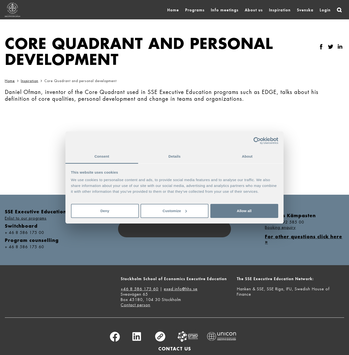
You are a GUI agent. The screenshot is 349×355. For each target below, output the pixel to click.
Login (325, 10)
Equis (187, 336)
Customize (175, 211)
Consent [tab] (102, 156)
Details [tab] (174, 156)
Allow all (244, 211)
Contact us (174, 349)
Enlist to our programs (26, 218)
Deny (104, 211)
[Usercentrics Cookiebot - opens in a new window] (257, 140)
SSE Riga (275, 289)
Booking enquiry (280, 228)
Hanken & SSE (250, 289)
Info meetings (224, 10)
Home (173, 10)
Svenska (305, 10)
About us (254, 10)
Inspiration (280, 10)
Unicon (221, 336)
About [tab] (247, 156)
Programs (195, 10)
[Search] (339, 10)
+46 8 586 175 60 (140, 289)
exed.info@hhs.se (181, 289)
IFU (289, 289)
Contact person (135, 305)
